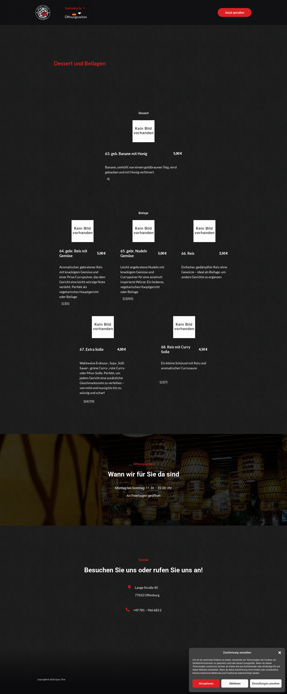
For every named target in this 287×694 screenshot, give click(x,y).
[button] (280, 652)
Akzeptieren (206, 683)
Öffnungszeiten (103, 11)
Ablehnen (235, 683)
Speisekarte (75, 11)
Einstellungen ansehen (265, 683)
